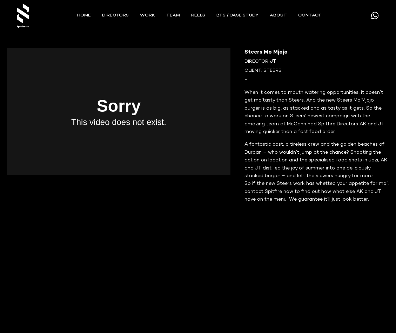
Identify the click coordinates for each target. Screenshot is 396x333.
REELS (198, 15)
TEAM (173, 15)
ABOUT (278, 15)
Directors (115, 15)
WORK (147, 15)
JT (273, 61)
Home (84, 15)
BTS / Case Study (237, 15)
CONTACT (310, 15)
